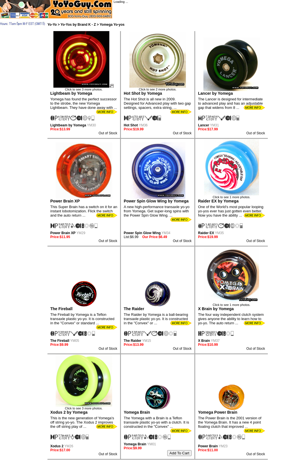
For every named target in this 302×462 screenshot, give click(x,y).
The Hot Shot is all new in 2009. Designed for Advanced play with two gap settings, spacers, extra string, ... (157, 103)
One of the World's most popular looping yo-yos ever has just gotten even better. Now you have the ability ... (230, 211)
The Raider (134, 308)
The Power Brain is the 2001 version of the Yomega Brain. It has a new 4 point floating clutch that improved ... (229, 422)
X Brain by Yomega (216, 308)
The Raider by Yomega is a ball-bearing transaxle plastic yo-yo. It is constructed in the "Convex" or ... (156, 318)
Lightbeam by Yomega (71, 93)
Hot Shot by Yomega (143, 93)
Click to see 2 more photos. (157, 88)
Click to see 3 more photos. (83, 88)
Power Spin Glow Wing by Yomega (156, 201)
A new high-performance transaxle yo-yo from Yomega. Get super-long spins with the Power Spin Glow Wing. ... (157, 211)
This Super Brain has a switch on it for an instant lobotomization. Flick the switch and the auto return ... (83, 211)
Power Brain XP (65, 201)
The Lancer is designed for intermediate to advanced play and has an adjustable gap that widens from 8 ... (230, 103)
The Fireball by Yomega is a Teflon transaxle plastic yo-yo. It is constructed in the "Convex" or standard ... (82, 318)
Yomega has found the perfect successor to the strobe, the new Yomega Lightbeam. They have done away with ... (83, 103)
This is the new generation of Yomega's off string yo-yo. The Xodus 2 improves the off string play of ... (82, 422)
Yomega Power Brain (217, 412)
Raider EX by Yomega (218, 201)
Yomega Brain (137, 412)
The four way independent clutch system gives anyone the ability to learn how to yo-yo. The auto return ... (231, 318)
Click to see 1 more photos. (231, 196)
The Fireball (61, 308)
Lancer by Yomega (215, 93)
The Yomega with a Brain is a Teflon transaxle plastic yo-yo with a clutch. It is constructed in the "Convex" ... (156, 422)
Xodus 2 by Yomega (69, 412)
